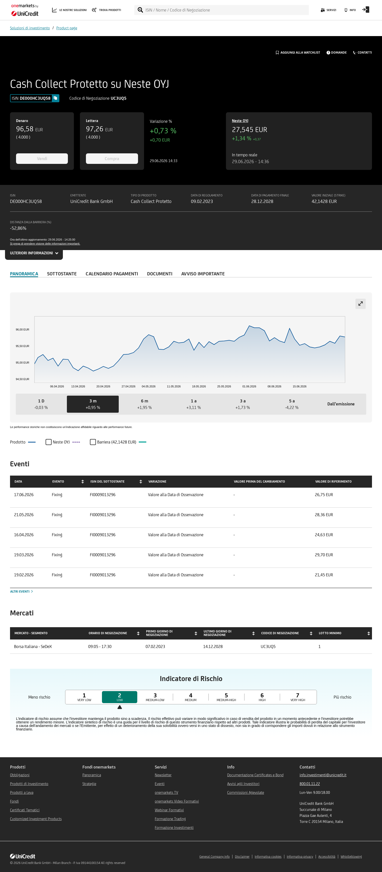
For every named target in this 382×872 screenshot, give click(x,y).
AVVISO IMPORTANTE (203, 273)
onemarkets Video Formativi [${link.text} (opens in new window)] (177, 801)
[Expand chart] (360, 304)
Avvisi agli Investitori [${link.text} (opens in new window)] (243, 784)
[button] (41, 404)
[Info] (349, 11)
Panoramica (24, 273)
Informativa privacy (300, 856)
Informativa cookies (268, 856)
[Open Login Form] (366, 11)
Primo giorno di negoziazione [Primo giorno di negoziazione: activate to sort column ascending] (159, 633)
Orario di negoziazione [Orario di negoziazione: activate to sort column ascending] (108, 633)
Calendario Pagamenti (112, 273)
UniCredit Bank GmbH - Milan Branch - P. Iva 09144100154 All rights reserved (73, 863)
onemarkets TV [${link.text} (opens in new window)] (166, 792)
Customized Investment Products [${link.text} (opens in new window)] (36, 819)
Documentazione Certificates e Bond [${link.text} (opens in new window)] (255, 775)
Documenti (159, 273)
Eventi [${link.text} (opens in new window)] (160, 784)
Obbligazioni (20, 775)
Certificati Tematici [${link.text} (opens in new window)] (25, 810)
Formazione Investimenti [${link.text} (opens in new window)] (174, 827)
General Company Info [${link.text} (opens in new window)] (214, 856)
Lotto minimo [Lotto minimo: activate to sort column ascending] (330, 633)
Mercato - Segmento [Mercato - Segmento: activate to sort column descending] (31, 633)
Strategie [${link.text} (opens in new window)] (89, 784)
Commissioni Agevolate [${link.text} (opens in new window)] (245, 792)
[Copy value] (55, 98)
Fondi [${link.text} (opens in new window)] (14, 801)
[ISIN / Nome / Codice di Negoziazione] (227, 10)
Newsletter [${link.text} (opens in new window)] (163, 775)
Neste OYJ (240, 121)
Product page (66, 28)
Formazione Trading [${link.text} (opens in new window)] (170, 819)
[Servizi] (328, 11)
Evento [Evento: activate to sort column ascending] (58, 481)
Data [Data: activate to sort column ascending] (18, 481)
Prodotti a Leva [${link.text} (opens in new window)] (21, 792)
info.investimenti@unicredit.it (323, 775)
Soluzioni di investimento (30, 28)
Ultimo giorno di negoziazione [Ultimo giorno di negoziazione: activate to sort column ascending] (217, 633)
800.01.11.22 (310, 784)
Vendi (42, 158)
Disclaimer (242, 856)
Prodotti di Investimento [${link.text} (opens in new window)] (29, 784)
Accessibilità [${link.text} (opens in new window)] (326, 856)
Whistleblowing (351, 856)
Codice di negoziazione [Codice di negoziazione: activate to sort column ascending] (280, 633)
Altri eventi (22, 591)
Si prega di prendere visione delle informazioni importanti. (45, 243)
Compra (112, 158)
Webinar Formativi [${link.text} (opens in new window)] (169, 810)
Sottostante (62, 273)
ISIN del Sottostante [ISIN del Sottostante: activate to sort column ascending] (107, 481)
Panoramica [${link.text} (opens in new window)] (91, 775)
